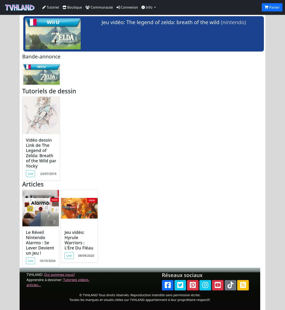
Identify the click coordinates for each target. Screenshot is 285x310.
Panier (272, 7)
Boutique (72, 7)
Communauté (99, 7)
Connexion (127, 7)
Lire (30, 174)
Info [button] (147, 7)
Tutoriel (50, 7)
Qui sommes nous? (59, 274)
